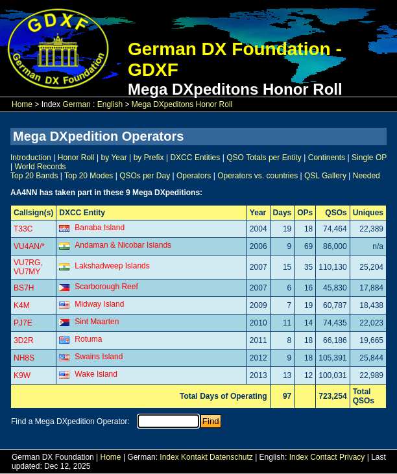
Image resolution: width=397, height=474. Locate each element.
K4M (22, 305)
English (110, 104)
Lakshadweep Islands (112, 265)
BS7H (24, 287)
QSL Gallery (325, 175)
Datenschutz (231, 457)
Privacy (352, 457)
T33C (23, 228)
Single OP (369, 157)
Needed (366, 175)
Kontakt (194, 457)
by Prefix (149, 157)
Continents (326, 157)
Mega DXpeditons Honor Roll (182, 104)
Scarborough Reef (106, 286)
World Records (40, 166)
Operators (193, 175)
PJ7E (23, 322)
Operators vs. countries (257, 175)
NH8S (24, 357)
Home (22, 104)
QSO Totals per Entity (263, 157)
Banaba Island (100, 227)
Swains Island (99, 356)
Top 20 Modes (88, 175)
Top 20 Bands (34, 175)
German (76, 104)
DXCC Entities (195, 157)
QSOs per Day (144, 175)
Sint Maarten (97, 321)
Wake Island (96, 374)
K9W (22, 375)
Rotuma (88, 339)
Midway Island (99, 304)
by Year (114, 157)
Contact (323, 457)
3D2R (24, 340)
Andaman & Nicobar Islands (123, 245)
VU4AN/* (29, 246)
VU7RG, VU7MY (28, 267)
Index (169, 457)
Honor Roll (76, 157)
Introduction (30, 157)
